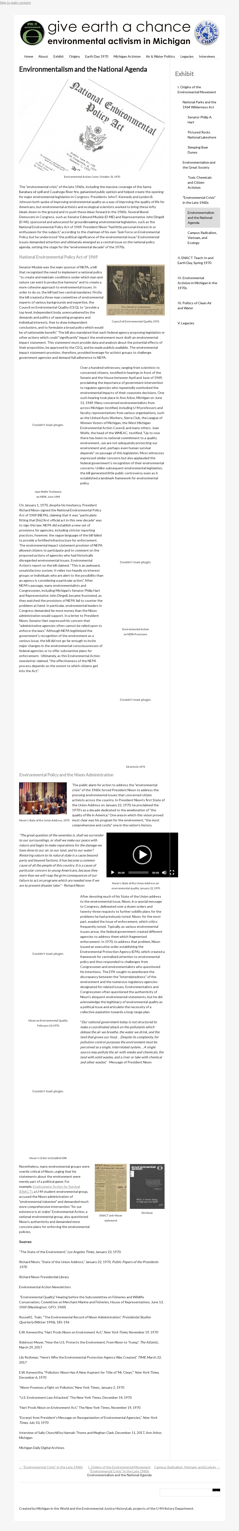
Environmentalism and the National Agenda (201, 217)
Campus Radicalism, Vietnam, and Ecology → (187, 1467)
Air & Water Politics (160, 56)
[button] (142, 854)
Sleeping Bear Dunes (198, 149)
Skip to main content (15, 2)
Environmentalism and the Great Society (199, 164)
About (43, 56)
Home (28, 56)
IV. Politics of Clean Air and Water (195, 305)
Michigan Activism (127, 56)
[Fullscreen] (172, 872)
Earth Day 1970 (96, 56)
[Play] (112, 872)
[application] (142, 855)
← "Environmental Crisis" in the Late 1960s (51, 1467)
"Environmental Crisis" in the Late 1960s (199, 200)
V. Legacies (186, 323)
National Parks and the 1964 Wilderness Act (199, 104)
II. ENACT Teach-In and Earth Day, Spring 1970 (195, 260)
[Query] (190, 1492)
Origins (74, 56)
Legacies (187, 56)
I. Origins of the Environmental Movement (197, 89)
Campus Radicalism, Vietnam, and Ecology (202, 238)
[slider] (138, 872)
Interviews (207, 56)
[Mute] (164, 872)
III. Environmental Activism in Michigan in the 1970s (197, 283)
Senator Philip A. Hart (200, 119)
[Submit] (216, 1490)
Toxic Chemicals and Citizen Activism (200, 182)
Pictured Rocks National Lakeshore (202, 134)
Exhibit (58, 56)
